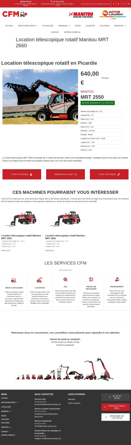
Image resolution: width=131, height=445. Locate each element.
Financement (117, 287)
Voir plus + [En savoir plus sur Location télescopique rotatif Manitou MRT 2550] (5, 251)
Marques (64, 26)
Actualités (47, 26)
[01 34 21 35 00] (51, 1)
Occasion (104, 26)
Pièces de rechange (91, 288)
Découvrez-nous (28, 26)
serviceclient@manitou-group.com (48, 404)
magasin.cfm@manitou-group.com (48, 439)
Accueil (9, 26)
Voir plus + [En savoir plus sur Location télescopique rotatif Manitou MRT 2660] (50, 251)
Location (90, 26)
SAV (65, 287)
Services (120, 26)
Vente (78, 26)
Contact (55, 32)
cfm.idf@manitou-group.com (46, 426)
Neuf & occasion (14, 288)
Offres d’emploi (72, 32)
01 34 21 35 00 (58, 1)
